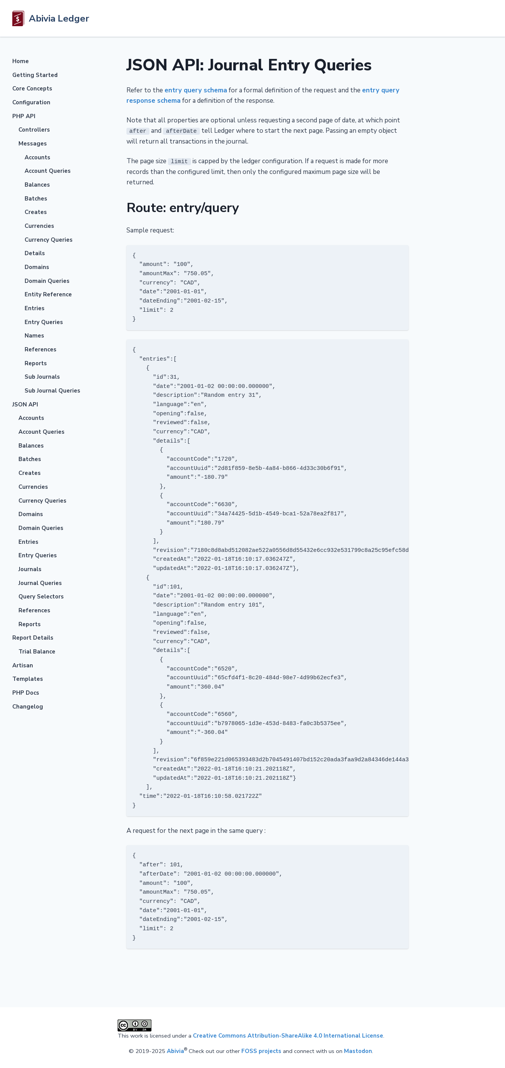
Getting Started (35, 75)
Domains (37, 267)
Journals (30, 569)
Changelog (27, 706)
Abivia (175, 1051)
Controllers (34, 130)
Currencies (39, 226)
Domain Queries (47, 281)
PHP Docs (25, 693)
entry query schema (195, 90)
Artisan (22, 665)
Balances (37, 185)
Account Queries (48, 171)
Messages (32, 143)
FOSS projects (261, 1051)
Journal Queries (40, 583)
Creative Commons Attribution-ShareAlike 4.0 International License (288, 1036)
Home (20, 61)
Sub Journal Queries (52, 390)
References (40, 349)
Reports (36, 363)
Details (35, 253)
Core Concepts (32, 88)
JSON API (25, 404)
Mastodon (358, 1051)
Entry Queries (44, 322)
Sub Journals (42, 377)
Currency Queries (49, 240)
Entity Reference (48, 294)
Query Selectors (41, 596)
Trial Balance (36, 651)
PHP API (23, 116)
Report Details (32, 638)
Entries (35, 308)
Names (34, 335)
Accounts (37, 157)
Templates (27, 679)
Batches (36, 198)
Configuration (31, 102)
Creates (36, 212)
